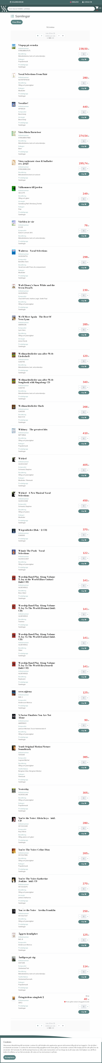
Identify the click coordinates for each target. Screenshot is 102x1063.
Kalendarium (17, 2)
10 (48, 38)
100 (52, 38)
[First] (38, 36)
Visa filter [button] (16, 22)
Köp (83, 59)
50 (50, 38)
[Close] (9, 1057)
